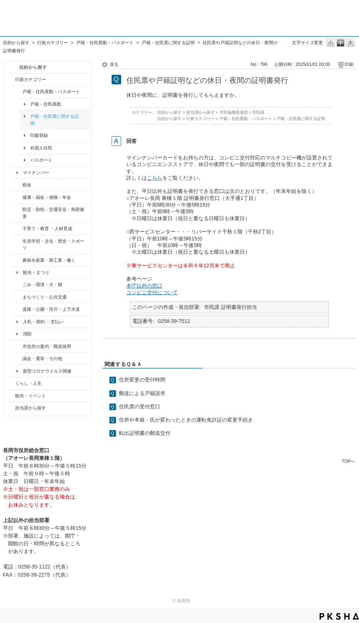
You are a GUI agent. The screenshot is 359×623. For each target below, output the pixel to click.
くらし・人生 (28, 383)
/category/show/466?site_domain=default (17, 358)
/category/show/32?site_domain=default (17, 346)
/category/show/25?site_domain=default (17, 213)
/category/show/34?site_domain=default (17, 260)
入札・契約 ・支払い (43, 321)
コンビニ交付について (152, 292)
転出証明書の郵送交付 (144, 433)
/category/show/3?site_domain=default (10, 79)
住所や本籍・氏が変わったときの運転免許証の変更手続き (186, 420)
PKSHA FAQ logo (339, 616)
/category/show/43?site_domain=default (17, 244)
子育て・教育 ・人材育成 (47, 228)
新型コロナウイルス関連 (47, 371)
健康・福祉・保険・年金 (46, 197)
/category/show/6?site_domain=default (17, 297)
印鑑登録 (39, 135)
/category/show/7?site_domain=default (17, 91)
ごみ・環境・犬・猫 (42, 284)
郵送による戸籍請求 (142, 393)
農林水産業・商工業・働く (48, 260)
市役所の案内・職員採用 (46, 346)
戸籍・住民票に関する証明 (168, 42)
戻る (114, 64)
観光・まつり (36, 272)
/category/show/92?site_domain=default (17, 185)
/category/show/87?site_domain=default (17, 309)
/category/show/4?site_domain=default (17, 197)
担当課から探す (30, 408)
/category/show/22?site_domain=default (17, 284)
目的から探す (16, 42)
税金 (26, 184)
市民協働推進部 (233, 112)
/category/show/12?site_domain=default (10, 383)
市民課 (258, 112)
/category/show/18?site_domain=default (10, 396)
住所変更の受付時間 (142, 380)
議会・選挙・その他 (42, 358)
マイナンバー (36, 172)
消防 (27, 334)
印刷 (349, 64)
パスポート (41, 160)
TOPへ (348, 461)
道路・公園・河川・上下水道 (51, 309)
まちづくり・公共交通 (44, 297)
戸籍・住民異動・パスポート (105, 42)
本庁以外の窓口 (144, 286)
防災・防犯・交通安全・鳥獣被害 (53, 213)
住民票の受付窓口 (139, 406)
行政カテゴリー (52, 42)
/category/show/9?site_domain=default (10, 408)
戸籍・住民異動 (45, 104)
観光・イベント (30, 395)
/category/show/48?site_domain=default (17, 228)
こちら (154, 178)
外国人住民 (41, 148)
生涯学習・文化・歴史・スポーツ (53, 244)
